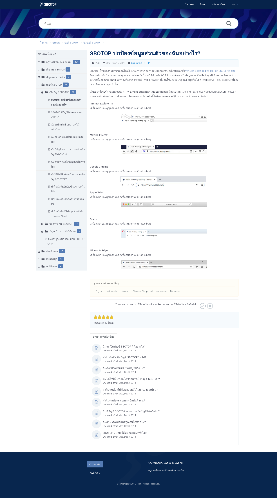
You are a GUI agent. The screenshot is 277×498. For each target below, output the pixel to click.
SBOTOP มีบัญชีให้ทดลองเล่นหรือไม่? (125, 433)
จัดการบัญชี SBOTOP (61, 223)
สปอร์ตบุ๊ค (51, 258)
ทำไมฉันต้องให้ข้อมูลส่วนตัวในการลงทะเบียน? (130, 389)
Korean (125, 291)
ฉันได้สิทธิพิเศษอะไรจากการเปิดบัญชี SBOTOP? (131, 379)
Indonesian (112, 291)
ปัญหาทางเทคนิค (55, 77)
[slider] (104, 317)
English (99, 291)
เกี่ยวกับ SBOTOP (55, 69)
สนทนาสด (94, 464)
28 (66, 84)
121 (76, 62)
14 (76, 224)
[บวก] (202, 304)
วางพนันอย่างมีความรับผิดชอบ (165, 463)
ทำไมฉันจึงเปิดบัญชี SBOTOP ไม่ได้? (124, 357)
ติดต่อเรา (95, 473)
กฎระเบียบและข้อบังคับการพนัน (166, 470)
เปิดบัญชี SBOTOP (92, 42)
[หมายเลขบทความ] (93, 63)
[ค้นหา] (138, 23)
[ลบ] (209, 304)
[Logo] (48, 4)
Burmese (175, 291)
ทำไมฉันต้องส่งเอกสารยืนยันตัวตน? (124, 400)
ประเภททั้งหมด (47, 54)
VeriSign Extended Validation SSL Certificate (210, 70)
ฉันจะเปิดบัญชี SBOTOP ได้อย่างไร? (124, 346)
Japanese (161, 291)
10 (73, 92)
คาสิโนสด (51, 266)
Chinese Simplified (143, 291)
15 (62, 251)
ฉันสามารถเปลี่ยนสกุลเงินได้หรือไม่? (124, 422)
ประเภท (56, 42)
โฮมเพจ (44, 42)
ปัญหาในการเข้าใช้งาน (62, 231)
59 (61, 259)
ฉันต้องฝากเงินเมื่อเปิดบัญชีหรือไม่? (124, 368)
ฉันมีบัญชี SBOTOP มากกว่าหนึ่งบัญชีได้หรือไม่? (131, 411)
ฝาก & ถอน (52, 251)
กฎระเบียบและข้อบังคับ (59, 62)
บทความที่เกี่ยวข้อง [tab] (103, 336)
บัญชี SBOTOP (71, 42)
